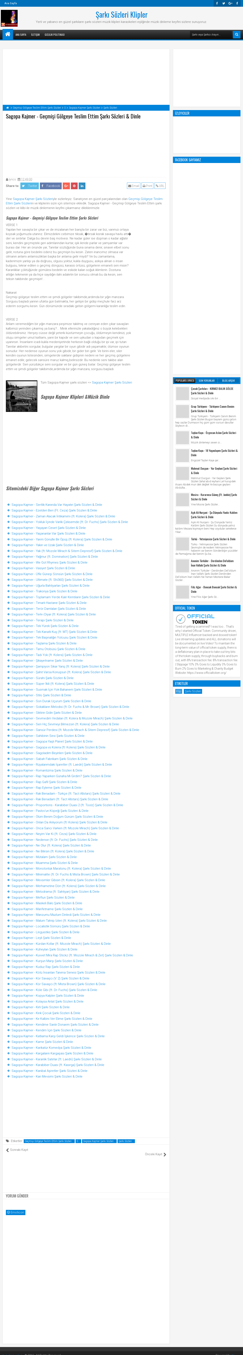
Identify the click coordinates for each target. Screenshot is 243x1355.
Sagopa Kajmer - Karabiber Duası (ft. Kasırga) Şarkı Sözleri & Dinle (58, 1065)
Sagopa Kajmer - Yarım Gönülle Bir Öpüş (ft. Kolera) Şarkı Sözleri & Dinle (62, 539)
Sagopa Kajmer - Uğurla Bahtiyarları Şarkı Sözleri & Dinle (51, 585)
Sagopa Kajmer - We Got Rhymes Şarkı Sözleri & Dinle (50, 562)
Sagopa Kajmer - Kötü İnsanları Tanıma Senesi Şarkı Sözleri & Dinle (58, 972)
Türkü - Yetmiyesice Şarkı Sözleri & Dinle (213, 370)
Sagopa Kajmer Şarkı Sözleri (33, 199)
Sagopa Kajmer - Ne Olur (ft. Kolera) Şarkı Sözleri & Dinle (51, 845)
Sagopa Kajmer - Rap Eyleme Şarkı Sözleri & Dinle (46, 788)
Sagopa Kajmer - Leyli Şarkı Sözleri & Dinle (41, 938)
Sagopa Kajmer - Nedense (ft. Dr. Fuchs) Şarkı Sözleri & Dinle (55, 840)
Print (148, 186)
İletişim (35, 34)
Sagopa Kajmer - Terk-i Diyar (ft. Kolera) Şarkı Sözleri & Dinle (54, 614)
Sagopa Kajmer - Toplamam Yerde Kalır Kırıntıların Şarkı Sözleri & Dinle (61, 597)
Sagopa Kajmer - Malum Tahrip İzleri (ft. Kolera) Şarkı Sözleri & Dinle (59, 921)
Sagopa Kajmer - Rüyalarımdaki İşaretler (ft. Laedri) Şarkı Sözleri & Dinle (62, 764)
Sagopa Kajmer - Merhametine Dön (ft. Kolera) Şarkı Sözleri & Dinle (59, 886)
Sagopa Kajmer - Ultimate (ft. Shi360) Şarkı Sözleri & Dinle (52, 580)
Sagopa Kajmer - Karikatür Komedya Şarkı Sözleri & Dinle (51, 1048)
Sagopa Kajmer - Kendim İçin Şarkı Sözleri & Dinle (46, 1030)
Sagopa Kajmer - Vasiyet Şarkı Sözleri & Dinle (43, 568)
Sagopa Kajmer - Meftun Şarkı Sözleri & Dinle (43, 897)
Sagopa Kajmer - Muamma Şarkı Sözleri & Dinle (45, 863)
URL (161, 186)
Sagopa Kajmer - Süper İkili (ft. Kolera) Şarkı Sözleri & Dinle (53, 684)
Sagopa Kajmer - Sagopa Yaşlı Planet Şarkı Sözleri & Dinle (52, 741)
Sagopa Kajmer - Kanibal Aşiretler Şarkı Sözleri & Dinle (50, 1071)
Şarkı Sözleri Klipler (122, 14)
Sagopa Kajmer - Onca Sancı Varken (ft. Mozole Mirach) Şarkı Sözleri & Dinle (65, 828)
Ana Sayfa (10, 3)
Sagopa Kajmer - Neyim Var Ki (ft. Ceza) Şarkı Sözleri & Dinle (54, 834)
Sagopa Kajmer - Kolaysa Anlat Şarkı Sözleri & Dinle (48, 1001)
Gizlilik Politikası (55, 34)
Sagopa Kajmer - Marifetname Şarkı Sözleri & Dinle (47, 909)
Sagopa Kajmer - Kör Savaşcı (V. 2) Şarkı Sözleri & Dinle (50, 978)
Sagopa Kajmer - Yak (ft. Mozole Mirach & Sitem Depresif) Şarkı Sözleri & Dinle (67, 551)
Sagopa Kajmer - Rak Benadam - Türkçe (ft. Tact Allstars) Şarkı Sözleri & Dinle (66, 793)
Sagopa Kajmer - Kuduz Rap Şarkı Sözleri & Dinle (46, 967)
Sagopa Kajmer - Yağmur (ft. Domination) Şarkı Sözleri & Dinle (55, 557)
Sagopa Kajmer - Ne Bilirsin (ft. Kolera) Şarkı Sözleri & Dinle (53, 851)
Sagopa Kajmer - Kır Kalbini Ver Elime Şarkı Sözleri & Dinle (52, 1019)
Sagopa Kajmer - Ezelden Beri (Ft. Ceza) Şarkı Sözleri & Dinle (54, 510)
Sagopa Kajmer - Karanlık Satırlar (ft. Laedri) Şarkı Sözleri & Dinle (57, 1059)
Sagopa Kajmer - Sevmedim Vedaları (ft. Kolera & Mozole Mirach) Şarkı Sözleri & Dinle (72, 718)
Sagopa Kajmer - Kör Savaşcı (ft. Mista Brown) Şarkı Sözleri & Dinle (59, 984)
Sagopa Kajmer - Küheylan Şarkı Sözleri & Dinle (44, 949)
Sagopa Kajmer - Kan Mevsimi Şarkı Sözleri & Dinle (47, 1076)
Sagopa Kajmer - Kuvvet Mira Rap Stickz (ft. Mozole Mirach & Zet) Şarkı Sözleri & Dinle (72, 955)
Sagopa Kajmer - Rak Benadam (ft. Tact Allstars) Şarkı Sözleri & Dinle (60, 799)
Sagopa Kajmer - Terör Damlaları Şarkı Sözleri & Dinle (49, 609)
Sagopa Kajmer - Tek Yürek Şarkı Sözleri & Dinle (45, 626)
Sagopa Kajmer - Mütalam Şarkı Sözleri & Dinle (44, 857)
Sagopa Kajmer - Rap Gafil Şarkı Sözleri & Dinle (44, 782)
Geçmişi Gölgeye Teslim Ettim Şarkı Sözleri (48, 1141)
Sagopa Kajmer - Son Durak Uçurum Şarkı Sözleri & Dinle (51, 701)
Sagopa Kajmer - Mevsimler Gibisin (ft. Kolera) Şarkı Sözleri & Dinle (58, 880)
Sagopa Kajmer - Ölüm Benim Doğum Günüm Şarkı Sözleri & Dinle (57, 817)
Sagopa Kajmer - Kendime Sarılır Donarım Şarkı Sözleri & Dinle (55, 1024)
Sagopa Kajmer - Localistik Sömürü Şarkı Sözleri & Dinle (51, 926)
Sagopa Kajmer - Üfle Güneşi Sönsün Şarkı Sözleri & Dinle (52, 574)
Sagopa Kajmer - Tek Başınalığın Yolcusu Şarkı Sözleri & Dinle (54, 637)
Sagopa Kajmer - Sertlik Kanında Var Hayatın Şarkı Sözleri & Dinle (57, 505)
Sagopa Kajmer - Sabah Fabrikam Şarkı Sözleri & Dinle (50, 759)
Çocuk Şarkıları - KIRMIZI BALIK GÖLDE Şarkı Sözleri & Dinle (212, 221)
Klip (178, 522)
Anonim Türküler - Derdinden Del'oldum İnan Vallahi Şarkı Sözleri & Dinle (212, 393)
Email (134, 186)
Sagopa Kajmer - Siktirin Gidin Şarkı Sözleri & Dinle (47, 713)
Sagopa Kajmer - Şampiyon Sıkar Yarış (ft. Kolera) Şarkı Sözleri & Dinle (61, 666)
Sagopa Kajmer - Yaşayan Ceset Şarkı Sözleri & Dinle (49, 528)
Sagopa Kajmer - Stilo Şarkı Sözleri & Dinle (41, 695)
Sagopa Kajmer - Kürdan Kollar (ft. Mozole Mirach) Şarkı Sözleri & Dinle (61, 944)
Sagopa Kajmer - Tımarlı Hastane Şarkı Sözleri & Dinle (49, 603)
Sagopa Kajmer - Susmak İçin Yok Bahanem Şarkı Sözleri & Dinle (57, 689)
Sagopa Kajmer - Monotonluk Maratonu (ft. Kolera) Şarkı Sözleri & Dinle (61, 868)
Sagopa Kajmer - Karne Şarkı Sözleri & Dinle (42, 1042)
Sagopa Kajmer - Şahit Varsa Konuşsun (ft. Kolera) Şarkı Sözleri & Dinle (61, 672)
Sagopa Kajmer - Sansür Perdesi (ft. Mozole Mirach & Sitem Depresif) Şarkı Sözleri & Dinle (75, 730)
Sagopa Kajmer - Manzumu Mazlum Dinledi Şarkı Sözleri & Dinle (56, 915)
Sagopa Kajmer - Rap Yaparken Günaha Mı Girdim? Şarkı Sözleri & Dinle (61, 776)
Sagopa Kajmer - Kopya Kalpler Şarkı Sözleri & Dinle (48, 996)
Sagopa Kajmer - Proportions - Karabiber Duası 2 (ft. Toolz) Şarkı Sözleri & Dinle (67, 805)
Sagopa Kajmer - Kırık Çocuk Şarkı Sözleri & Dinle (46, 1013)
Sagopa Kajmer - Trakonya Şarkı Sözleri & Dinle (44, 591)
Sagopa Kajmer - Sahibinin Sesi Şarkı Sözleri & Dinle (48, 736)
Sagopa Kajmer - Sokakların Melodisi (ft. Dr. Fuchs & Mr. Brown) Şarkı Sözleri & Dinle (70, 707)
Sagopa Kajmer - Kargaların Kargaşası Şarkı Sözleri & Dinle (52, 1053)
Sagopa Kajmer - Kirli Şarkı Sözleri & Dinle (41, 1007)
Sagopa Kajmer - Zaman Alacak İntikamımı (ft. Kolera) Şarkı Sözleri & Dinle (63, 516)
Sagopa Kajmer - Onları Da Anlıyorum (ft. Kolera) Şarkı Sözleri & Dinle (59, 822)
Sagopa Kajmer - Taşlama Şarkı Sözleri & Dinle (44, 643)
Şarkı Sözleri (125, 1141)
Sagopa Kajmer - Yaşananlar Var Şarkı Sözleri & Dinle (48, 533)
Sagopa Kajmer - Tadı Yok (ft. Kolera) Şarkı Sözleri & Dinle (52, 655)
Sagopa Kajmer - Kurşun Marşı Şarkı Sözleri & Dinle (47, 961)
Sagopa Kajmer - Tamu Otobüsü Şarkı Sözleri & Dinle (48, 649)
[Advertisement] (86, 147)
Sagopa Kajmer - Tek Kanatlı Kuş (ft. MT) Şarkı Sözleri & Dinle (54, 632)
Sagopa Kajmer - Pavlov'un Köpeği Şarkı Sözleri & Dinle (50, 811)
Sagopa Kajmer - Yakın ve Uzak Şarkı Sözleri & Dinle (48, 545)
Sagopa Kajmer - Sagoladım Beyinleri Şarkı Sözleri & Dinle (52, 753)
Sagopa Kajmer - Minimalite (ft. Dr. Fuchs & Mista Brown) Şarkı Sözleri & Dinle (66, 874)
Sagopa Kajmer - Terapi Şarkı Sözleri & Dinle (43, 620)
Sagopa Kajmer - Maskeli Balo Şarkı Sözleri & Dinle (47, 903)
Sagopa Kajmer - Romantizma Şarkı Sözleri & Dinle (47, 770)
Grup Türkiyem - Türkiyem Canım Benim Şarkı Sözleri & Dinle (212, 239)
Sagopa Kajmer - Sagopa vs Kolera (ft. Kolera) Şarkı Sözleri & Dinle (59, 747)
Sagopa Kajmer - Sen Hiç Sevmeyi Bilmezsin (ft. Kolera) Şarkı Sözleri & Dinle (65, 724)
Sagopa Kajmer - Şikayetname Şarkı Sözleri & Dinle (47, 660)
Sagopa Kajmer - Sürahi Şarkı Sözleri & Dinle (43, 678)
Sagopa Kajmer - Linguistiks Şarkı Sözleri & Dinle (46, 932)
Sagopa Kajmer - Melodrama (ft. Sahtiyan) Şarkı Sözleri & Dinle (55, 892)
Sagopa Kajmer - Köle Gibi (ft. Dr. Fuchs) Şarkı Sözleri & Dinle (54, 990)
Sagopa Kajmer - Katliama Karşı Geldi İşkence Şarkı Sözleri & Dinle (58, 1036)
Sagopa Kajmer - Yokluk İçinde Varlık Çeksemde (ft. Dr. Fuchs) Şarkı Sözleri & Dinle (70, 522)
